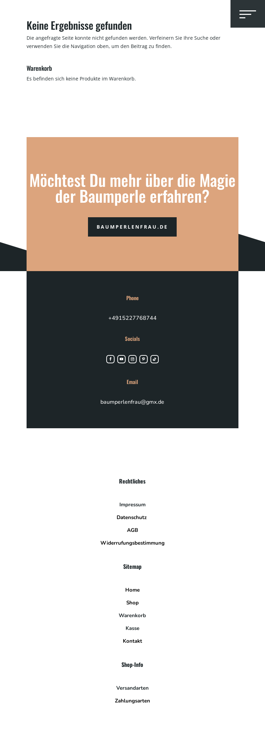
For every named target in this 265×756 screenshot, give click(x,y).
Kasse (132, 628)
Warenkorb (132, 615)
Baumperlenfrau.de (132, 226)
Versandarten (132, 688)
